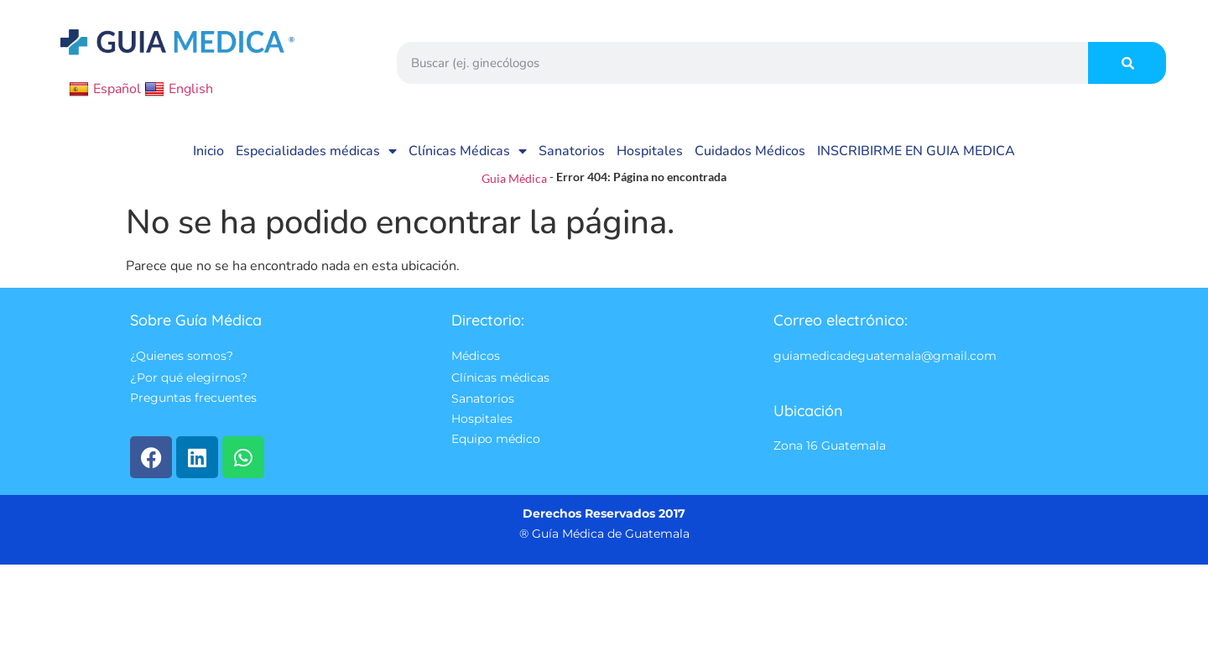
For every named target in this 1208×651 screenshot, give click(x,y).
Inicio (208, 151)
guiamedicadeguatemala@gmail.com (885, 356)
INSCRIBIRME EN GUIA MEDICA (916, 151)
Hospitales (650, 151)
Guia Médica (514, 178)
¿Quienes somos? (181, 356)
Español (105, 89)
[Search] (1127, 63)
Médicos (475, 356)
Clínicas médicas (500, 377)
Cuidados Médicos (750, 151)
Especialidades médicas (316, 151)
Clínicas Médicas (468, 151)
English (178, 89)
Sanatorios (572, 151)
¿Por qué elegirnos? (188, 377)
